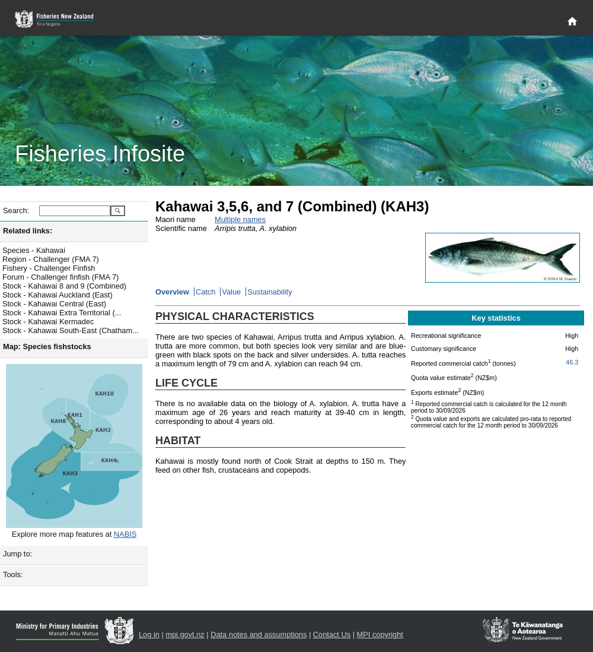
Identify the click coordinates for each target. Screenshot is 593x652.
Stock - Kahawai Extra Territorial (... (61, 312)
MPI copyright (380, 634)
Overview (172, 291)
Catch (205, 291)
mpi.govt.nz (184, 634)
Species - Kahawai (33, 250)
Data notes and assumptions (259, 634)
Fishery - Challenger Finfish (48, 268)
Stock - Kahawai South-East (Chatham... (70, 330)
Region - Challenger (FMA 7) (50, 259)
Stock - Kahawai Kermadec (48, 321)
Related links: (27, 230)
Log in (149, 634)
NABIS (125, 534)
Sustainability (269, 291)
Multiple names (240, 219)
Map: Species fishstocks (47, 346)
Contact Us (331, 634)
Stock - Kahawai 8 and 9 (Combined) (64, 285)
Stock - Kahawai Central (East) (54, 303)
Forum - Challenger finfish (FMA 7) (60, 277)
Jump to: (17, 553)
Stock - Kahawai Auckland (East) (57, 294)
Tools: (13, 574)
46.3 (572, 362)
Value (231, 291)
